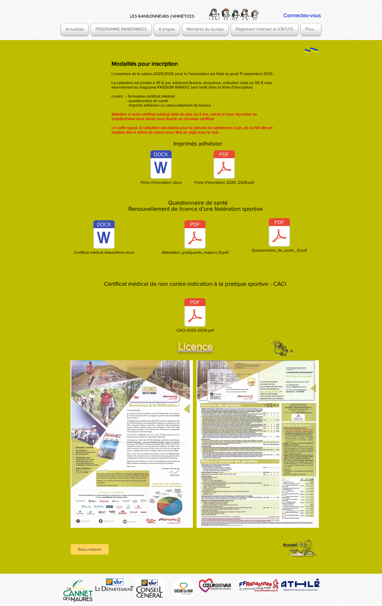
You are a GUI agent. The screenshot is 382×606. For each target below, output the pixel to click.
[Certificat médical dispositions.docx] (104, 237)
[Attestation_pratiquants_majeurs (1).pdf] (195, 237)
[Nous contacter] (90, 549)
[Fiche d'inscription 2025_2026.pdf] (224, 167)
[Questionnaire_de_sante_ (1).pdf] (279, 235)
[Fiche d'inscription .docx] (161, 167)
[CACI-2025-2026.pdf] (195, 315)
